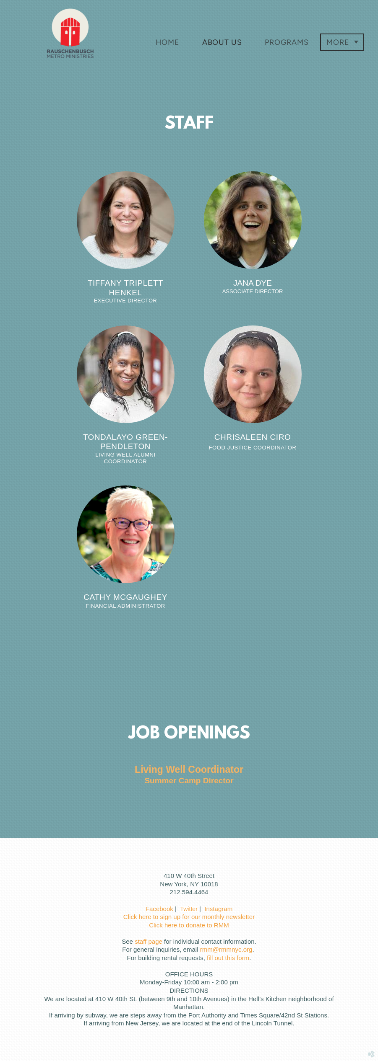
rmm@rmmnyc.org (226, 949)
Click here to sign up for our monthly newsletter (189, 916)
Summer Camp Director (188, 780)
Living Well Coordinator (189, 769)
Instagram (218, 908)
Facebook (159, 908)
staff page (148, 941)
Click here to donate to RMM (189, 925)
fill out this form (228, 957)
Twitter (189, 909)
